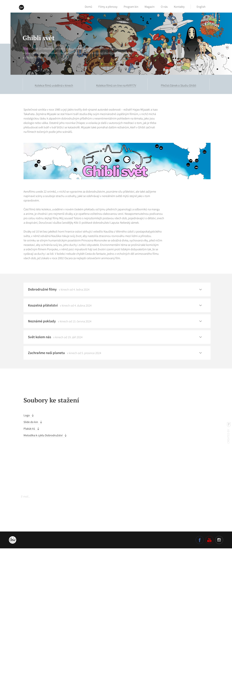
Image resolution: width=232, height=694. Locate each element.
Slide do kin (31, 567)
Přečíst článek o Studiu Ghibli (178, 85)
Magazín (150, 6)
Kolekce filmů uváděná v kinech (54, 85)
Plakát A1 (30, 574)
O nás (164, 6)
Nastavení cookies (29, 661)
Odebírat (87, 642)
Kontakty (179, 6)
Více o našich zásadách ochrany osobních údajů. (43, 652)
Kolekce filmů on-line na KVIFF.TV (116, 85)
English (201, 6)
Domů (88, 6)
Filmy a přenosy (107, 6)
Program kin (131, 6)
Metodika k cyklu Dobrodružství (43, 580)
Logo (27, 560)
